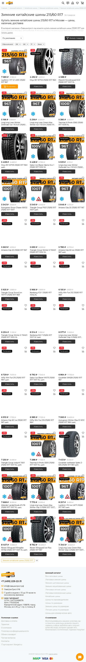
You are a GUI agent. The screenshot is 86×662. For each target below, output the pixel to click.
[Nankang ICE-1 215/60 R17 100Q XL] (43, 274)
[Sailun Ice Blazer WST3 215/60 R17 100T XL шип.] (43, 359)
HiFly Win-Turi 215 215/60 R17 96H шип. (13, 379)
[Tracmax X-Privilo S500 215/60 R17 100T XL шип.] (43, 444)
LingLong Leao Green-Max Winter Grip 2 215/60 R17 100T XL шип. (42, 506)
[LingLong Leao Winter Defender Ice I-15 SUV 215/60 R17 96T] (14, 104)
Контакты (5, 641)
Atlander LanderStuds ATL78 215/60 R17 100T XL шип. (13, 506)
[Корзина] (82, 3)
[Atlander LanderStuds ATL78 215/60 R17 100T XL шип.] (14, 487)
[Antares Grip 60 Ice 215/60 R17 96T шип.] (14, 402)
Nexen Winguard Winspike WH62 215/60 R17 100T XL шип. (14, 549)
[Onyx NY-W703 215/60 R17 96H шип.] (14, 146)
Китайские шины (31, 8)
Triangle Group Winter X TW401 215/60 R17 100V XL (43, 251)
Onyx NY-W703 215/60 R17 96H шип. (14, 166)
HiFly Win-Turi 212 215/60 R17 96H (71, 294)
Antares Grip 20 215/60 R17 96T (71, 207)
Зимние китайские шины (49, 8)
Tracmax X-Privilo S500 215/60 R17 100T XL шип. (42, 464)
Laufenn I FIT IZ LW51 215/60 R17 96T (13, 81)
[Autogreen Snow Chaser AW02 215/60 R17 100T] (14, 189)
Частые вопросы (8, 638)
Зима (41, 44)
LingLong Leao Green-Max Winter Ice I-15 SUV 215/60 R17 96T (42, 123)
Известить (38, 86)
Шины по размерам (53, 603)
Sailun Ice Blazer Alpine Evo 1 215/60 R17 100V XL (42, 166)
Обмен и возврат (8, 634)
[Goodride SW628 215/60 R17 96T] (72, 359)
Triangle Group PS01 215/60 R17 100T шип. (43, 208)
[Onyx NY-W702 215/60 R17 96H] (43, 61)
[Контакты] (67, 3)
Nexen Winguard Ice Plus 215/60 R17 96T (40, 549)
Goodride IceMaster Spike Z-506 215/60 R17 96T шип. (70, 464)
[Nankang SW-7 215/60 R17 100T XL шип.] (43, 317)
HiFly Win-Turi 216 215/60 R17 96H (42, 421)
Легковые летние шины (55, 590)
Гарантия (5, 624)
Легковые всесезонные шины (58, 593)
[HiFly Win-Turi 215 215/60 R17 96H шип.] (14, 359)
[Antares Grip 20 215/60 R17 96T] (72, 189)
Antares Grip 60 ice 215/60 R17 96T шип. (71, 251)
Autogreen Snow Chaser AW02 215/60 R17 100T (14, 208)
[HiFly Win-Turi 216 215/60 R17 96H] (43, 402)
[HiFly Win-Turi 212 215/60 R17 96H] (72, 274)
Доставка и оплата (9, 621)
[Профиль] (72, 3)
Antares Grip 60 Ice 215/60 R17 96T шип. (14, 421)
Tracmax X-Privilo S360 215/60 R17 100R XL (71, 123)
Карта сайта (53, 654)
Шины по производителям (56, 600)
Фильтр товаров (75, 38)
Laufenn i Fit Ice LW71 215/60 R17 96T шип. (71, 506)
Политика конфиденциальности (15, 631)
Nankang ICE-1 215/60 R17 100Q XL (41, 294)
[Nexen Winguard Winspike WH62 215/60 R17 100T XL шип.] (14, 529)
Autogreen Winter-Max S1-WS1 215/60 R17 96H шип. (71, 421)
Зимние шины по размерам (57, 606)
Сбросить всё (7, 44)
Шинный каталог (16, 8)
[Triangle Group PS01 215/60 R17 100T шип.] (43, 189)
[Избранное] (77, 3)
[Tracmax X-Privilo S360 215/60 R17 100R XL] (72, 104)
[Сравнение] (25, 54)
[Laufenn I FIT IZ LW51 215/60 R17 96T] (14, 61)
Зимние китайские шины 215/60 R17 (18, 560)
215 (18, 44)
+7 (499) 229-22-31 (11, 581)
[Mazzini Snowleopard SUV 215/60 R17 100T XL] (72, 61)
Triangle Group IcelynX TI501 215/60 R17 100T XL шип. (13, 464)
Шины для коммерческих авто (58, 613)
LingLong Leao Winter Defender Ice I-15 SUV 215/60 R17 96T (13, 123)
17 (33, 44)
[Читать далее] (7, 33)
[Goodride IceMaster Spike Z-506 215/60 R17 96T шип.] (72, 444)
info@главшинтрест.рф (14, 586)
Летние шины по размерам (57, 610)
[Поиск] (63, 3)
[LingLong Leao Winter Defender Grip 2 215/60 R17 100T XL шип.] (72, 317)
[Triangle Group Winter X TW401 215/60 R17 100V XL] (43, 231)
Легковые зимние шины (55, 580)
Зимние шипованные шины (57, 583)
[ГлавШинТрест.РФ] (9, 3)
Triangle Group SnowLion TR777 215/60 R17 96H (11, 294)
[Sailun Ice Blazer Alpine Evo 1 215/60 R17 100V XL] (43, 146)
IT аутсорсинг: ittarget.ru (11, 644)
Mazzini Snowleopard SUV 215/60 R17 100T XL (69, 81)
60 (26, 44)
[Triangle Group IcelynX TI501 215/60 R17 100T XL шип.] (14, 444)
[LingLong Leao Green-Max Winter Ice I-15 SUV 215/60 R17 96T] (43, 104)
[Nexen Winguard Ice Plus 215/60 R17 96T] (43, 529)
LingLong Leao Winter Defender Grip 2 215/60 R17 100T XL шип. (70, 336)
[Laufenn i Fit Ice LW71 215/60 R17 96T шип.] (72, 487)
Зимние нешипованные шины (58, 586)
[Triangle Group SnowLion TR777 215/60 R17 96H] (14, 274)
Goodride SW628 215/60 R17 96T (70, 379)
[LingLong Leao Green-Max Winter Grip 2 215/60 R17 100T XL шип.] (43, 487)
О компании (6, 628)
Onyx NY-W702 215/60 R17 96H (43, 80)
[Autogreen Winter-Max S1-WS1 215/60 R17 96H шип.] (72, 402)
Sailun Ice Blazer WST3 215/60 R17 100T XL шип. (42, 379)
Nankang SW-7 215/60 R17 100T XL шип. (41, 336)
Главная (4, 8)
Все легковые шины (54, 576)
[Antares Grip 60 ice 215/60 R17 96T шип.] (72, 231)
